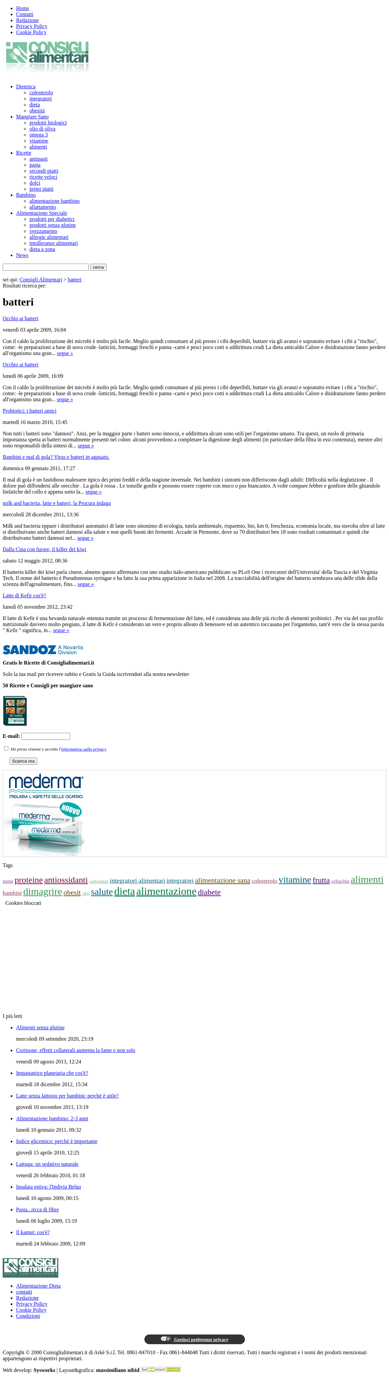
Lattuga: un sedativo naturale (47, 1164)
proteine (29, 880)
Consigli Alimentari (41, 279)
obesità (37, 110)
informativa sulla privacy (84, 749)
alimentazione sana (222, 880)
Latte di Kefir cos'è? (24, 595)
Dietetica (26, 86)
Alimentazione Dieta (38, 1286)
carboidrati (98, 881)
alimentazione (166, 891)
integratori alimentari (137, 880)
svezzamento (43, 231)
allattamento (42, 207)
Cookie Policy (31, 32)
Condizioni (28, 1316)
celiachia (340, 881)
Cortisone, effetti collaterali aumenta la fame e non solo (75, 1050)
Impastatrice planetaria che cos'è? (52, 1073)
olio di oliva (42, 129)
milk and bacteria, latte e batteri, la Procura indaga (57, 503)
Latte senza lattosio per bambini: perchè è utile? (67, 1096)
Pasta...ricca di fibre (37, 1209)
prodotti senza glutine (52, 225)
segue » (65, 353)
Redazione (27, 20)
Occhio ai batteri (21, 318)
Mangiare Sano (32, 116)
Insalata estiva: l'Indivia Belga (48, 1187)
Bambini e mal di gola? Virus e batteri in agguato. (56, 457)
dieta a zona (42, 249)
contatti (24, 1292)
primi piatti (41, 189)
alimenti (38, 147)
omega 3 (38, 135)
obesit (72, 892)
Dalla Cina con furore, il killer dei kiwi (44, 549)
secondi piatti (43, 171)
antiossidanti (66, 880)
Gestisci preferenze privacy (194, 1339)
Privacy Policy (32, 26)
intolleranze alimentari (53, 243)
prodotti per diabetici (51, 219)
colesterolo (41, 92)
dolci (34, 183)
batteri (74, 279)
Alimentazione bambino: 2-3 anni (52, 1118)
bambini (12, 892)
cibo (86, 893)
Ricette (23, 153)
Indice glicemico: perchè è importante (57, 1141)
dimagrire (42, 891)
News (22, 255)
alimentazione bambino (54, 201)
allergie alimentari (49, 237)
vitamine (38, 141)
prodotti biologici (48, 122)
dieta (34, 104)
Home (22, 8)
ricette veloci (43, 177)
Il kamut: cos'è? (33, 1232)
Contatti (25, 14)
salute (102, 891)
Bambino (26, 195)
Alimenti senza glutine (40, 1027)
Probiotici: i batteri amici (29, 411)
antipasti (38, 159)
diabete (209, 892)
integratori (40, 98)
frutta (321, 880)
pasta (35, 165)
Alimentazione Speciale (41, 213)
